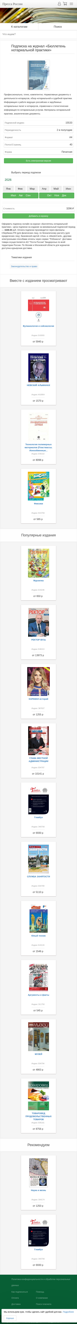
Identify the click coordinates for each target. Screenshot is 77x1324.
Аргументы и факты (38, 995)
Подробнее (68, 1312)
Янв (8, 188)
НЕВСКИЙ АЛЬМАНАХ (38, 385)
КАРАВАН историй (38, 699)
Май (56, 188)
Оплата (15, 1298)
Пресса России (12, 4)
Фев (20, 188)
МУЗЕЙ (38, 1054)
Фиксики (38, 503)
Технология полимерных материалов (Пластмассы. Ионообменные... (38, 447)
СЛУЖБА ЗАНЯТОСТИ (38, 876)
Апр (44, 188)
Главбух (38, 817)
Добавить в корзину (38, 216)
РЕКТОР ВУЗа (38, 640)
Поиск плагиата (43, 1304)
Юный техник (38, 936)
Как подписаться (19, 1292)
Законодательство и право (24, 266)
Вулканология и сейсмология (38, 326)
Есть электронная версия (38, 161)
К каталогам (19, 26)
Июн (68, 188)
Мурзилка (38, 580)
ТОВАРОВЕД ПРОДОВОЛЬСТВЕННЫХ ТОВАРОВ (38, 1116)
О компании (42, 1298)
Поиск (58, 26)
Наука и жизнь (38, 1190)
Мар (32, 188)
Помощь (40, 1292)
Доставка (16, 1304)
